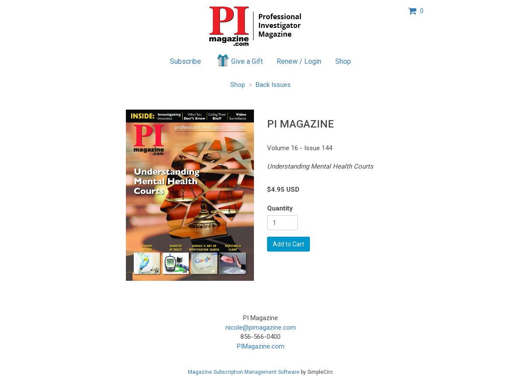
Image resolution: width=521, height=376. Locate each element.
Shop (343, 61)
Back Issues (273, 85)
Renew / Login (299, 61)
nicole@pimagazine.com (261, 327)
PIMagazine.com (261, 346)
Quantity (280, 208)
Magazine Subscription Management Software (243, 372)
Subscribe (185, 61)
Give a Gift (239, 60)
